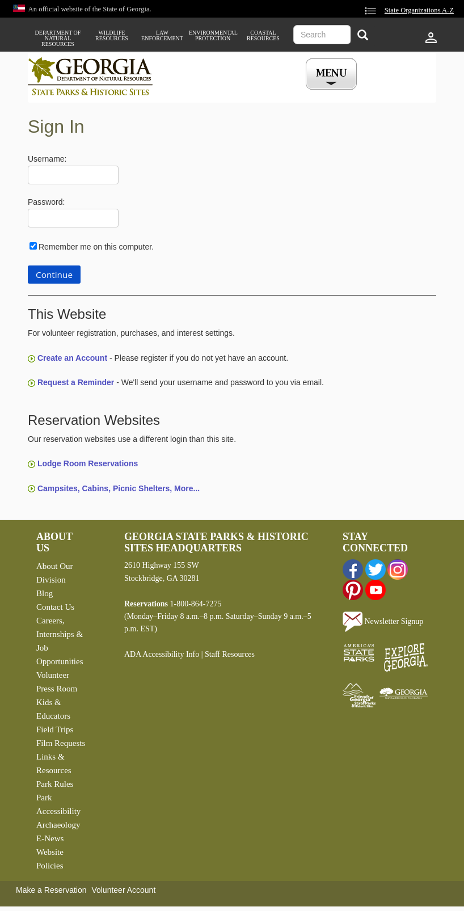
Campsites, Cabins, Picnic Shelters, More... (118, 488)
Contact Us (55, 606)
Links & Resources (53, 763)
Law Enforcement (162, 35)
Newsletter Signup (383, 621)
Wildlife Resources (111, 35)
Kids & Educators (53, 709)
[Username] (73, 175)
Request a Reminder (75, 382)
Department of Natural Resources (58, 38)
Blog (44, 593)
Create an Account (72, 357)
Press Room (56, 688)
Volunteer (52, 675)
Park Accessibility (58, 804)
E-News (50, 838)
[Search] (363, 36)
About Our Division (54, 573)
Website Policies (50, 858)
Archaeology (58, 824)
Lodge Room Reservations (87, 463)
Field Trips (54, 729)
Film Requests (60, 743)
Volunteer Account (123, 890)
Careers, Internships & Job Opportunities (59, 641)
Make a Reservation (51, 890)
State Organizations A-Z (419, 10)
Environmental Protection (213, 35)
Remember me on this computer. (96, 246)
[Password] (73, 218)
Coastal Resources (263, 35)
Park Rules (54, 783)
